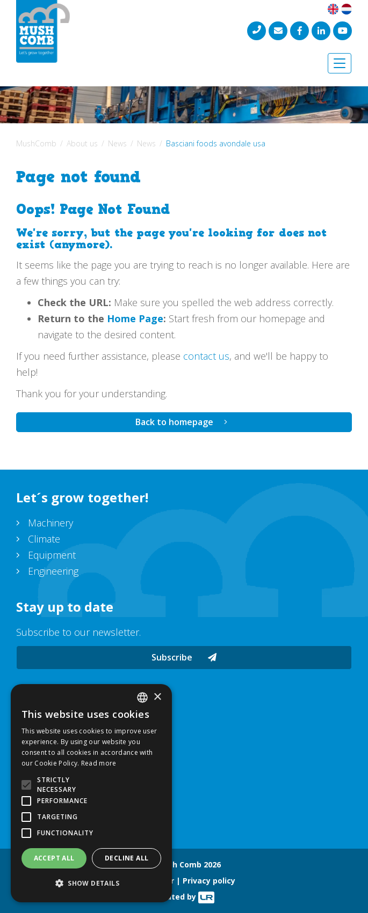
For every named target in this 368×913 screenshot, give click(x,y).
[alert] (91, 793)
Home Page (135, 318)
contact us (206, 356)
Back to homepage (174, 422)
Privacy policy (209, 880)
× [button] (157, 697)
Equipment (52, 554)
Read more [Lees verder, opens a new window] (99, 763)
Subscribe (184, 657)
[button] (91, 883)
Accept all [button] (54, 858)
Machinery (50, 522)
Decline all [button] (126, 858)
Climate (44, 538)
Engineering (53, 571)
